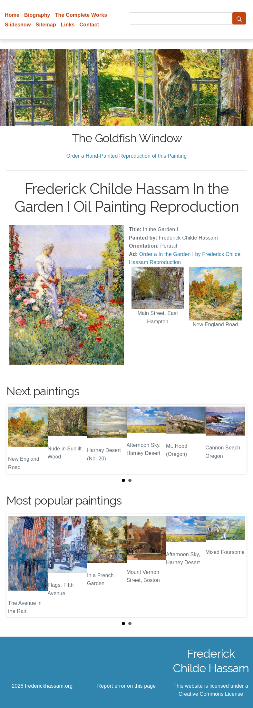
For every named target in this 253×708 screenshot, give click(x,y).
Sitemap (46, 24)
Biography (37, 15)
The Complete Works (81, 15)
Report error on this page (126, 686)
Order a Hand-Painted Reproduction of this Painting (126, 156)
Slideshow (18, 24)
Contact (89, 24)
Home (12, 15)
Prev (16, 439)
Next (236, 439)
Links (68, 24)
